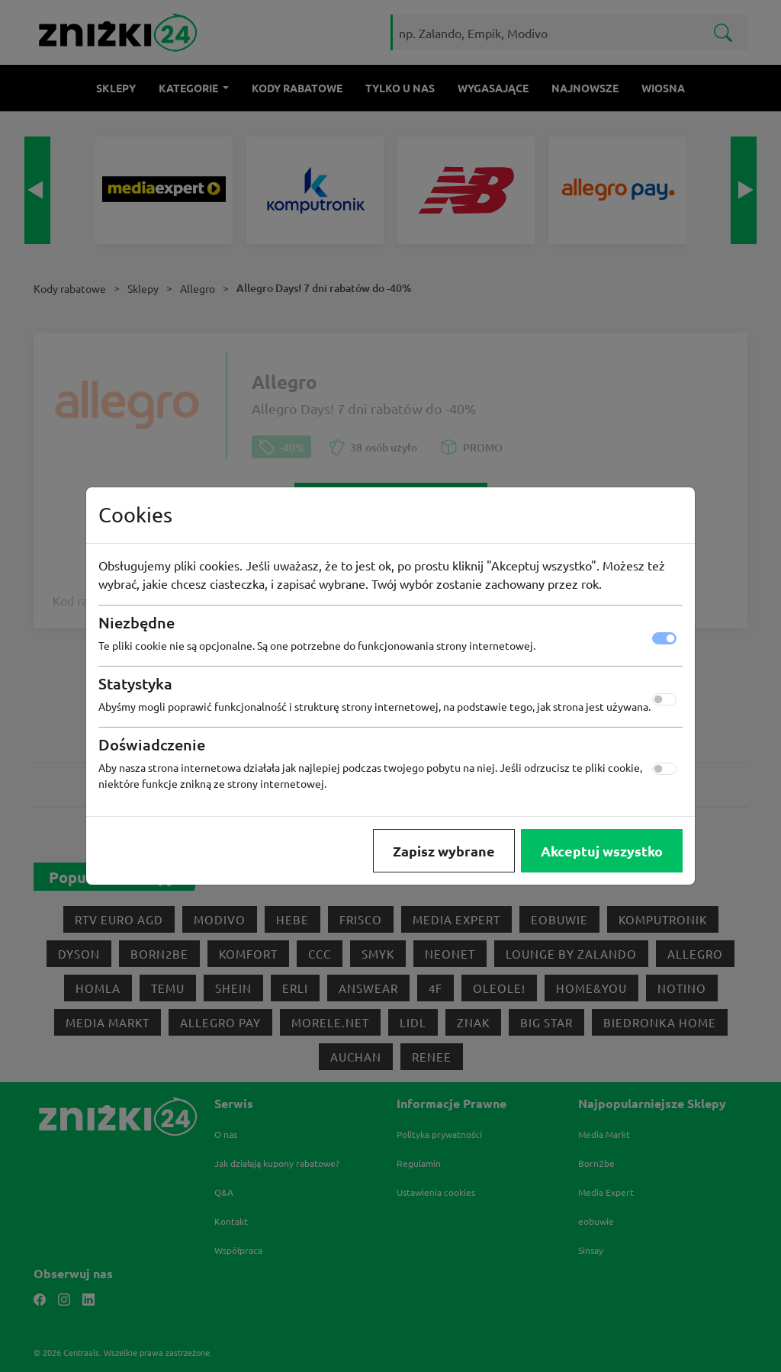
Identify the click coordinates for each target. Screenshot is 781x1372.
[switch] (664, 699)
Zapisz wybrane (444, 851)
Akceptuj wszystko (602, 851)
